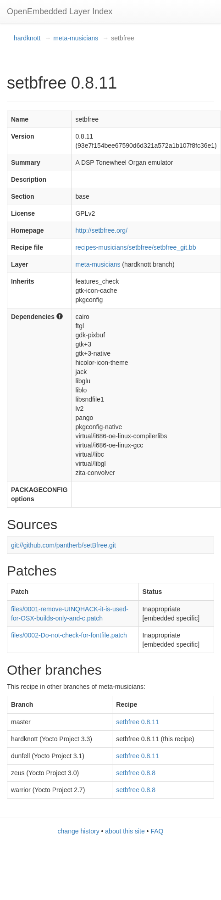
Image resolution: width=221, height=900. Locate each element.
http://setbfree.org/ (101, 230)
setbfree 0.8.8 (135, 773)
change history (78, 831)
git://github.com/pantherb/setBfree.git (63, 545)
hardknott (27, 38)
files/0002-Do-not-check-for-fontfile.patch (69, 635)
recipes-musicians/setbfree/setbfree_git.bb (135, 247)
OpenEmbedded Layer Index (59, 11)
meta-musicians (75, 38)
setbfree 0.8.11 (137, 722)
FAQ (156, 831)
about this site (124, 831)
